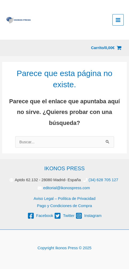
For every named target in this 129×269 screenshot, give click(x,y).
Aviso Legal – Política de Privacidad (65, 198)
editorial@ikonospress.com (66, 188)
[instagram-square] (88, 215)
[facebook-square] (40, 215)
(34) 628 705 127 (103, 180)
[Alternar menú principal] (118, 19)
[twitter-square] (64, 215)
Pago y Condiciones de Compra (64, 206)
